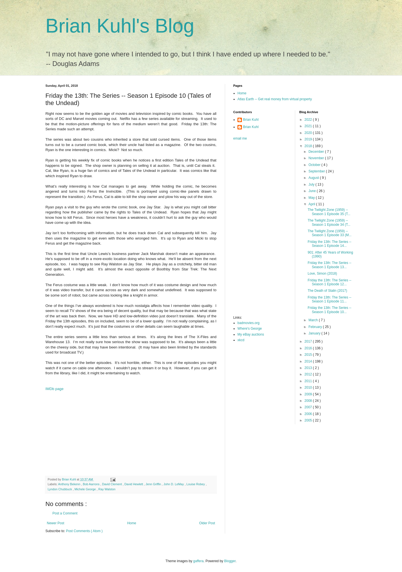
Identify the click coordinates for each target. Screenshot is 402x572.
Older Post (207, 523)
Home (131, 523)
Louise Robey (196, 484)
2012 (308, 374)
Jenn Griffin (153, 484)
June (312, 191)
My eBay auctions (250, 334)
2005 (308, 420)
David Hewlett (134, 484)
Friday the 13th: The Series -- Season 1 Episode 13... (329, 265)
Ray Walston (106, 489)
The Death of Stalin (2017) (327, 291)
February (315, 327)
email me (240, 138)
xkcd (240, 340)
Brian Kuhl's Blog (119, 26)
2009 (308, 394)
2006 (308, 414)
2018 (308, 146)
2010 (308, 387)
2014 (308, 361)
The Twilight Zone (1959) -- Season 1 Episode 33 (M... (329, 233)
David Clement (112, 484)
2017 (308, 341)
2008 (308, 401)
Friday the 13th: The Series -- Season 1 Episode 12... (329, 282)
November (316, 158)
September (317, 171)
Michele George (86, 489)
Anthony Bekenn (69, 484)
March (313, 320)
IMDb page (54, 389)
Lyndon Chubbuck (60, 489)
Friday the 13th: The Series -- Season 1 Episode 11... (329, 299)
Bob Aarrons (91, 484)
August (314, 178)
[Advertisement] (130, 430)
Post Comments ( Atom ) (84, 531)
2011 (308, 381)
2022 (308, 120)
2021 (308, 126)
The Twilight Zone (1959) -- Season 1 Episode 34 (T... (329, 222)
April (312, 204)
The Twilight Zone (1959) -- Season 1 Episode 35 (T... (329, 212)
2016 (308, 348)
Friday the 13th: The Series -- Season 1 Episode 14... (329, 244)
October (314, 165)
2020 (308, 133)
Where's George (249, 329)
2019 (308, 139)
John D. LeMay (174, 484)
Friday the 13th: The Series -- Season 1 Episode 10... (329, 310)
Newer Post (55, 523)
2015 (308, 355)
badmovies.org (248, 323)
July (311, 184)
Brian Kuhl (250, 120)
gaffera (198, 561)
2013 (308, 368)
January (314, 333)
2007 (308, 407)
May (312, 198)
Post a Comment (64, 513)
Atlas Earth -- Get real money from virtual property (274, 99)
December (316, 152)
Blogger (230, 561)
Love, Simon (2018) (322, 273)
